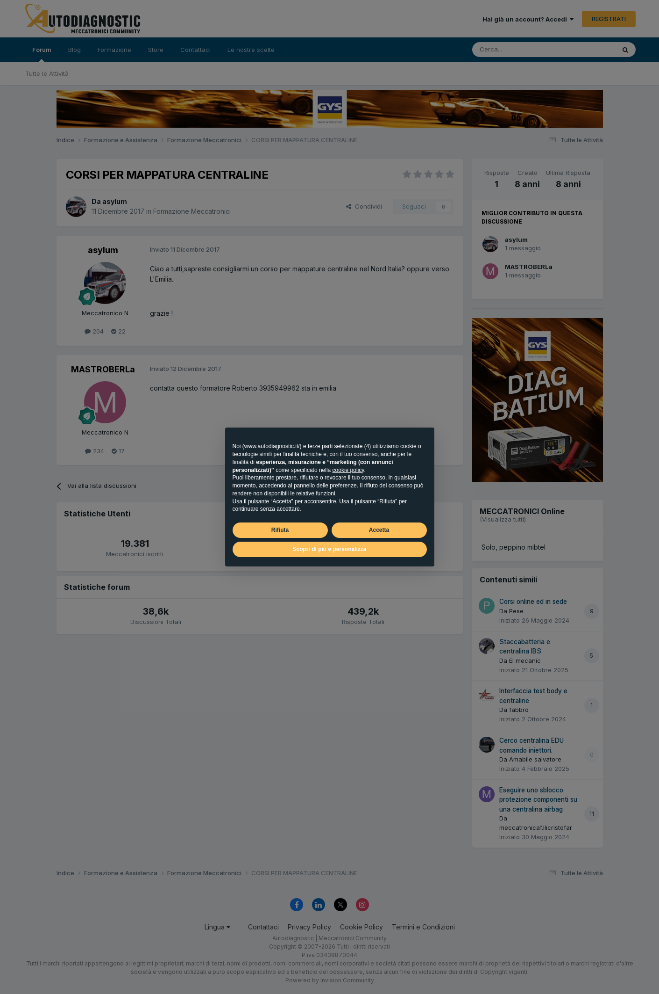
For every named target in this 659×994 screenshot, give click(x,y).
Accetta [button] (379, 530)
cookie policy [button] (348, 470)
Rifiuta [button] (280, 530)
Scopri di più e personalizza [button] (329, 549)
